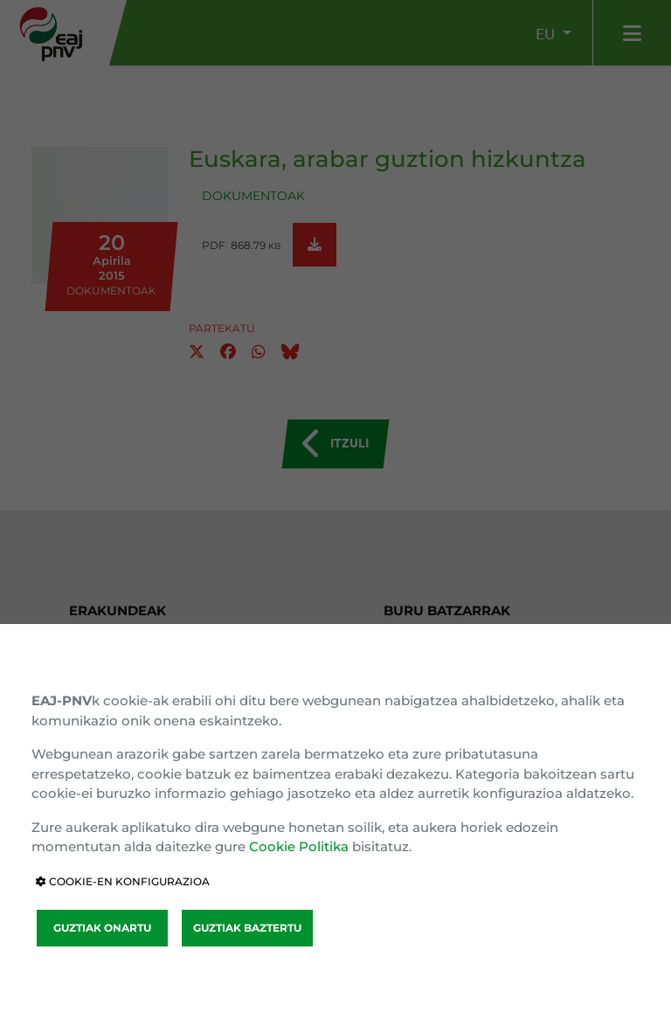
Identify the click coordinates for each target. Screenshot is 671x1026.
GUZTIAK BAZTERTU (247, 927)
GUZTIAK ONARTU (102, 927)
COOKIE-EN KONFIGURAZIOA (123, 881)
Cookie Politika (299, 846)
